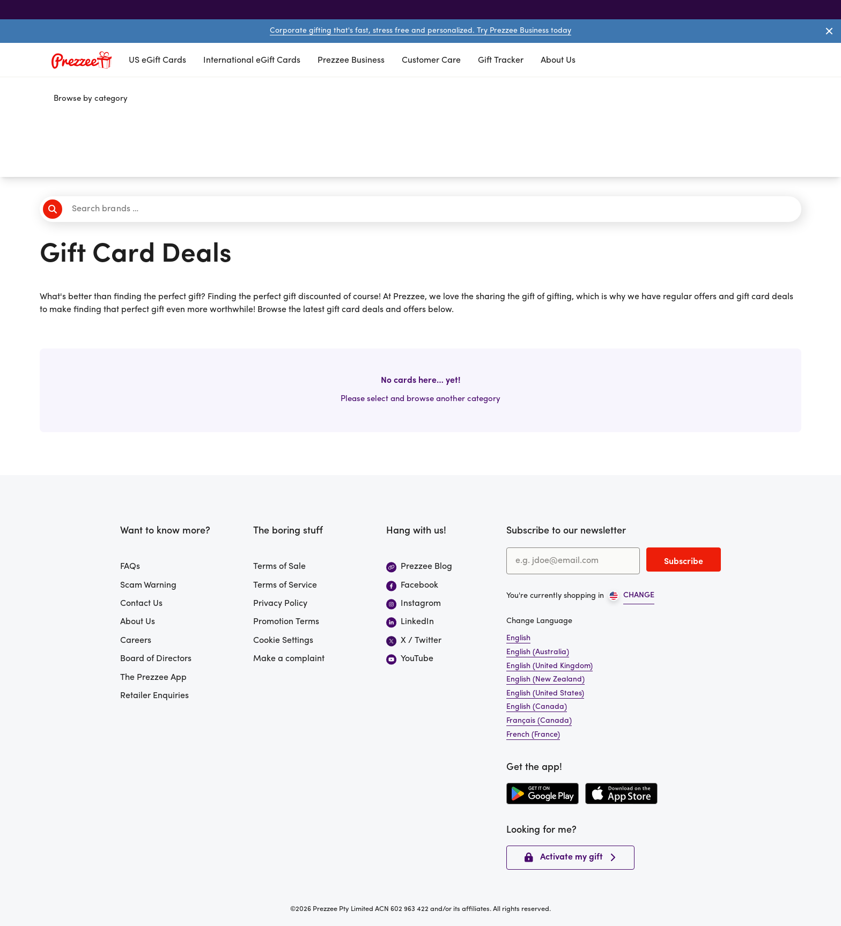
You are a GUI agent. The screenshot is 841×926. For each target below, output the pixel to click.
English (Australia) (537, 652)
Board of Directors (155, 659)
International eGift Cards (251, 60)
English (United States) (545, 694)
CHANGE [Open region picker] (638, 595)
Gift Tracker (500, 60)
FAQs (130, 566)
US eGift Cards (157, 60)
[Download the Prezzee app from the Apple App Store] (621, 793)
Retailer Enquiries (154, 696)
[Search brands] (424, 209)
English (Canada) (536, 707)
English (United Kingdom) (549, 666)
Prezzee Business (351, 60)
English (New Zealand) (545, 680)
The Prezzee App (153, 677)
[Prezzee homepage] (81, 60)
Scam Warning (148, 585)
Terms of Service (285, 585)
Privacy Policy (280, 603)
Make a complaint (288, 659)
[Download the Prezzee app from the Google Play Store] (542, 793)
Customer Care (431, 60)
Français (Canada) (539, 721)
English (518, 638)
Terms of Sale (279, 566)
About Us (558, 60)
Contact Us (141, 603)
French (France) (533, 735)
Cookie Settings (283, 640)
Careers (135, 640)
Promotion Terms (286, 622)
